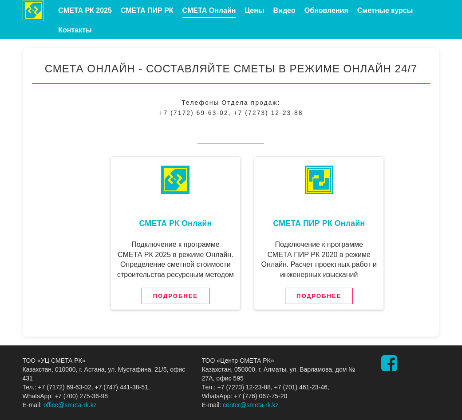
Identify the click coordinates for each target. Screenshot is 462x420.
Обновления (326, 10)
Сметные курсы (385, 10)
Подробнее (175, 296)
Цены (254, 10)
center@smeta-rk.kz (250, 404)
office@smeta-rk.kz (70, 404)
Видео (284, 10)
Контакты (74, 30)
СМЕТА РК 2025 (85, 10)
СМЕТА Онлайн (209, 10)
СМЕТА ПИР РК (147, 10)
